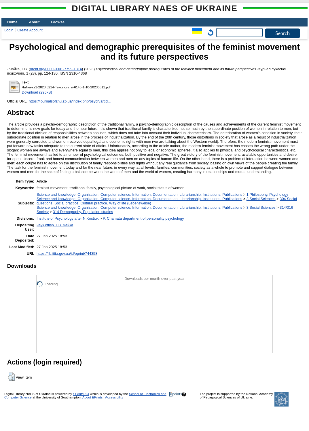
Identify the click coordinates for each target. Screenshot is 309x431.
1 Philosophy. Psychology (267, 194)
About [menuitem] (34, 22)
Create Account (30, 30)
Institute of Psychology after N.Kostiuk (68, 218)
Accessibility (114, 397)
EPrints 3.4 (81, 394)
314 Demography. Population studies (83, 212)
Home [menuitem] (12, 22)
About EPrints (92, 397)
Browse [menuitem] (58, 22)
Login (8, 30)
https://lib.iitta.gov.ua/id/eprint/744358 (67, 253)
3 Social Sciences (261, 199)
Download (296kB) (37, 92)
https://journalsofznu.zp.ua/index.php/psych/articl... (70, 101)
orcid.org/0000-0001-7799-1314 (56, 69)
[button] (11, 377)
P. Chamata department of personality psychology (143, 218)
